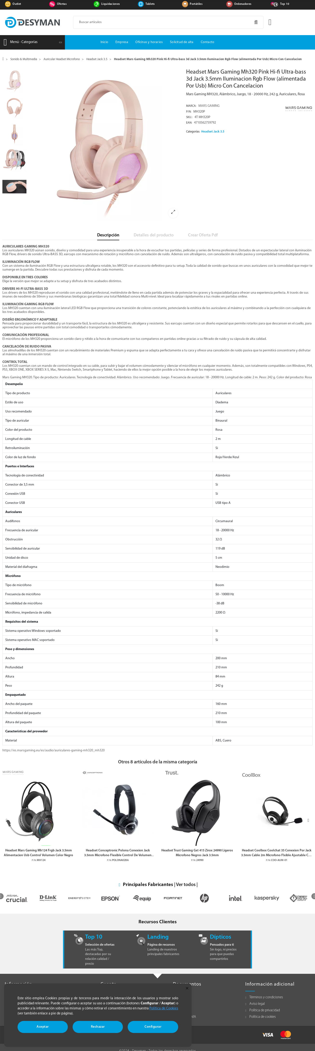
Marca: (191, 106)
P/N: (188, 111)
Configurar (153, 1027)
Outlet (17, 4)
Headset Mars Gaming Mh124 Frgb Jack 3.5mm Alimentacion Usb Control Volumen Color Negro (38, 853)
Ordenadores (243, 4)
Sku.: (189, 117)
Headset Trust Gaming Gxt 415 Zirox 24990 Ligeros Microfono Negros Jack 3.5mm (197, 853)
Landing (158, 937)
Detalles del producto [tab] (154, 235)
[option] (105, 145)
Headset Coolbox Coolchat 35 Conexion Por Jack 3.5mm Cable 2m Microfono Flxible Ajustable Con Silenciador (276, 853)
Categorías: (193, 131)
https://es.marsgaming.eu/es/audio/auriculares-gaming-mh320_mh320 (53, 750)
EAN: (189, 122)
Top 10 (284, 4)
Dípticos (220, 937)
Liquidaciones (110, 4)
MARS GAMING (209, 106)
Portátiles (196, 4)
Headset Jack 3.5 (212, 131)
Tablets (150, 4)
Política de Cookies (163, 1008)
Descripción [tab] (108, 235)
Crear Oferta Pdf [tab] (203, 235)
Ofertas (62, 4)
